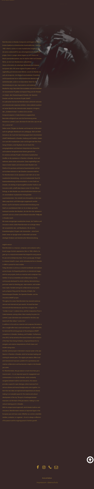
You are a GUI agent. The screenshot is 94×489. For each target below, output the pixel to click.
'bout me (63, 4)
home (51, 4)
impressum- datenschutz (47, 483)
